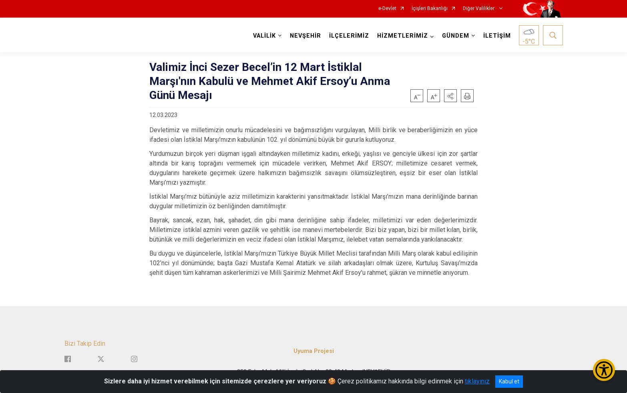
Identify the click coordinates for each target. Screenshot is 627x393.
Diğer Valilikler (479, 8)
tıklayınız (477, 381)
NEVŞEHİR (305, 35)
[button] (450, 95)
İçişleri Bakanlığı (430, 8)
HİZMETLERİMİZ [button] (402, 35)
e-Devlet (387, 8)
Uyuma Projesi (313, 351)
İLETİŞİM (497, 35)
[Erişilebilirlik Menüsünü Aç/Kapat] (604, 370)
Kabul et (509, 381)
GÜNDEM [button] (455, 35)
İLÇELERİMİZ (349, 35)
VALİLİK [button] (264, 35)
